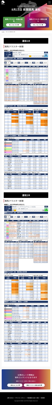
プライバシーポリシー (20, 397)
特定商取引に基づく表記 (33, 397)
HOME (3, 31)
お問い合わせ (10, 397)
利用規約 (43, 397)
